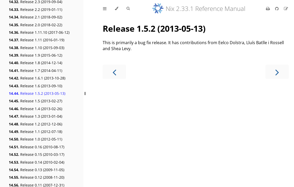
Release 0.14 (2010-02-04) (36, 162)
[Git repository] (277, 8)
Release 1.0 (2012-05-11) (35, 139)
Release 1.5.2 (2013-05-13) (37, 93)
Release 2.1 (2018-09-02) (35, 17)
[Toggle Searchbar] (128, 8)
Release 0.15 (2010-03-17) (36, 154)
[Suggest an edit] (286, 8)
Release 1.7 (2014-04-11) (35, 70)
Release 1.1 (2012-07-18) (35, 131)
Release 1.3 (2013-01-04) (35, 116)
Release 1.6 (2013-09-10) (35, 85)
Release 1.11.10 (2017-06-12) (39, 32)
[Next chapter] (277, 72)
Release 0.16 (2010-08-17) (36, 146)
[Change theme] (116, 8)
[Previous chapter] (114, 72)
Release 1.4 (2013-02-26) (35, 108)
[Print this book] (268, 8)
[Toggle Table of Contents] (105, 8)
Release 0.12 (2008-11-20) (36, 177)
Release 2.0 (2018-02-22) (35, 24)
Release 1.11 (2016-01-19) (36, 39)
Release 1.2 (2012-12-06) (35, 124)
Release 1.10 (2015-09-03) (36, 47)
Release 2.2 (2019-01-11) (35, 9)
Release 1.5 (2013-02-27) (35, 100)
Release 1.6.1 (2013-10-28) (37, 78)
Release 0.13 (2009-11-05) (36, 169)
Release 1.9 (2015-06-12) (35, 55)
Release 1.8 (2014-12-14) (35, 62)
